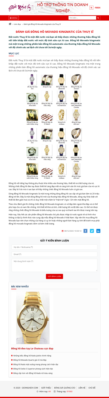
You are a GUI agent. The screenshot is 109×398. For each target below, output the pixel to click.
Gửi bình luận (54, 276)
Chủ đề (91, 387)
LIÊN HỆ (81, 387)
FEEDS (97, 7)
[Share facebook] (85, 231)
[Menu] (14, 18)
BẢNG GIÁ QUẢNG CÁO (64, 387)
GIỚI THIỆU (46, 387)
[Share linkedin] (98, 231)
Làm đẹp (17, 24)
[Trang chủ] (10, 23)
